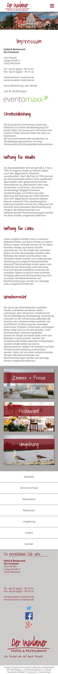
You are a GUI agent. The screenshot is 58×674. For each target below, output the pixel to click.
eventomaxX (47, 667)
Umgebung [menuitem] (29, 521)
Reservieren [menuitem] (29, 499)
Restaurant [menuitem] (29, 510)
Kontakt (21, 672)
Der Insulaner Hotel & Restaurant (17, 6)
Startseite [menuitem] (29, 476)
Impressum (31, 672)
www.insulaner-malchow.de (19, 80)
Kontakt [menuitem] (29, 544)
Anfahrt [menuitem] (29, 532)
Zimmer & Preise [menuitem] (29, 488)
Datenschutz (45, 672)
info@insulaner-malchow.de (19, 77)
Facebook (12, 672)
